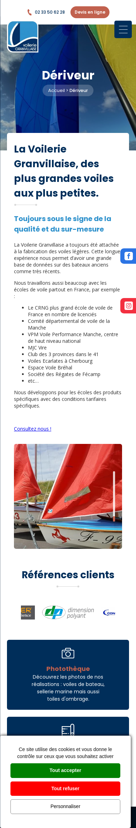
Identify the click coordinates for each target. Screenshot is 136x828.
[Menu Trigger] (123, 29)
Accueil (56, 90)
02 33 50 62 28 (46, 12)
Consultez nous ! (32, 428)
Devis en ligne (90, 12)
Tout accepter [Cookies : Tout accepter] (65, 770)
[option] (68, 496)
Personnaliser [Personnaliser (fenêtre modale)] (66, 806)
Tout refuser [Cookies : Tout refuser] (65, 788)
